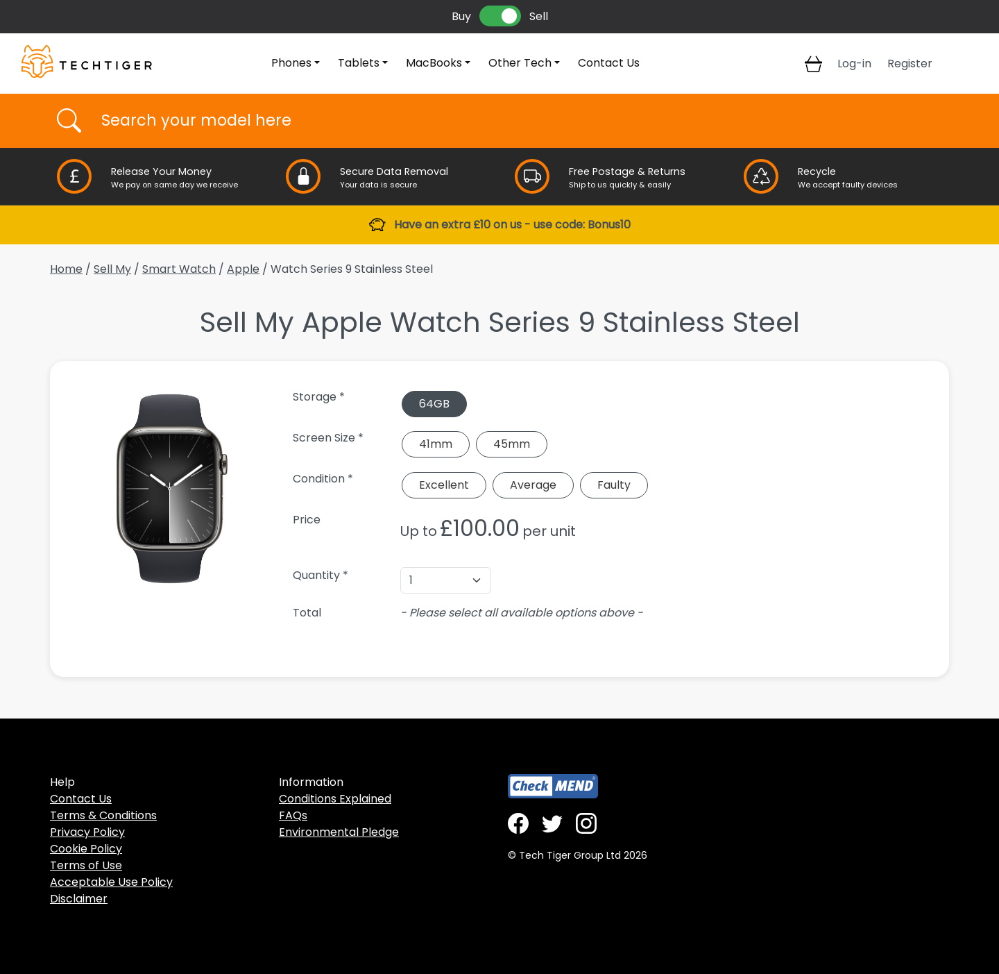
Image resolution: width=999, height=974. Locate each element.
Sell (538, 16)
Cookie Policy (86, 849)
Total (307, 613)
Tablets (358, 63)
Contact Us (609, 63)
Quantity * (320, 575)
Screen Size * (328, 438)
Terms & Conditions (103, 815)
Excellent (444, 485)
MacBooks (434, 63)
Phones (291, 63)
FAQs (293, 815)
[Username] (511, 121)
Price (307, 520)
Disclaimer (79, 899)
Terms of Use (86, 865)
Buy (461, 16)
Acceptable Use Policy (111, 882)
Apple (243, 269)
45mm (511, 444)
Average (533, 485)
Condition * (323, 479)
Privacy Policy (87, 832)
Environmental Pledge (339, 832)
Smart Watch (179, 269)
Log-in (854, 64)
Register (909, 64)
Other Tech (520, 63)
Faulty (614, 485)
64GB (434, 404)
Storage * (319, 397)
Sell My (112, 269)
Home (66, 269)
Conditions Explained (335, 799)
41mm (435, 444)
